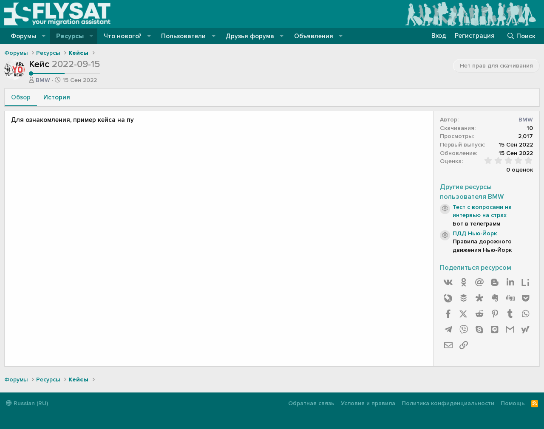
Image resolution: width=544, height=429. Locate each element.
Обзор (21, 97)
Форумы (23, 36)
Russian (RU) (27, 403)
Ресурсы (70, 36)
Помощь (513, 403)
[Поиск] (521, 36)
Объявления (313, 36)
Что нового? (123, 36)
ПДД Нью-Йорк (475, 233)
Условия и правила (368, 403)
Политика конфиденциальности (448, 403)
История (56, 97)
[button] (44, 36)
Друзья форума (250, 36)
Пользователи (183, 36)
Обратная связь (311, 403)
